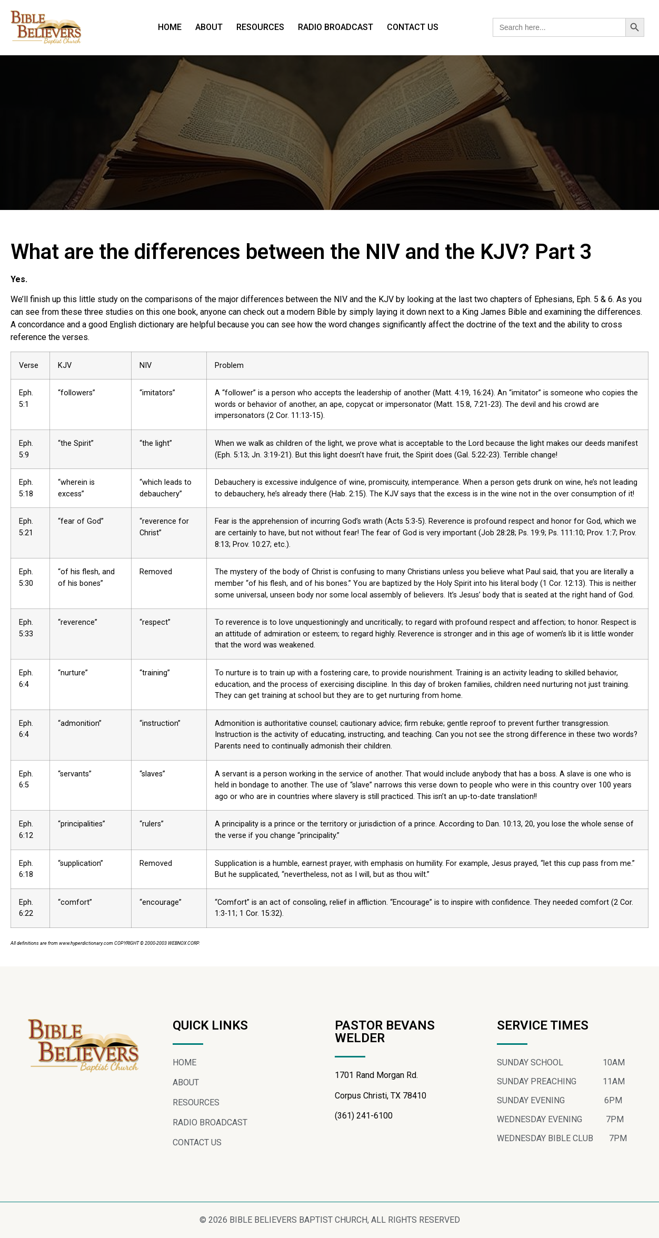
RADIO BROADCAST (335, 27)
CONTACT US (412, 27)
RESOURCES (260, 27)
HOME (170, 27)
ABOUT (209, 27)
